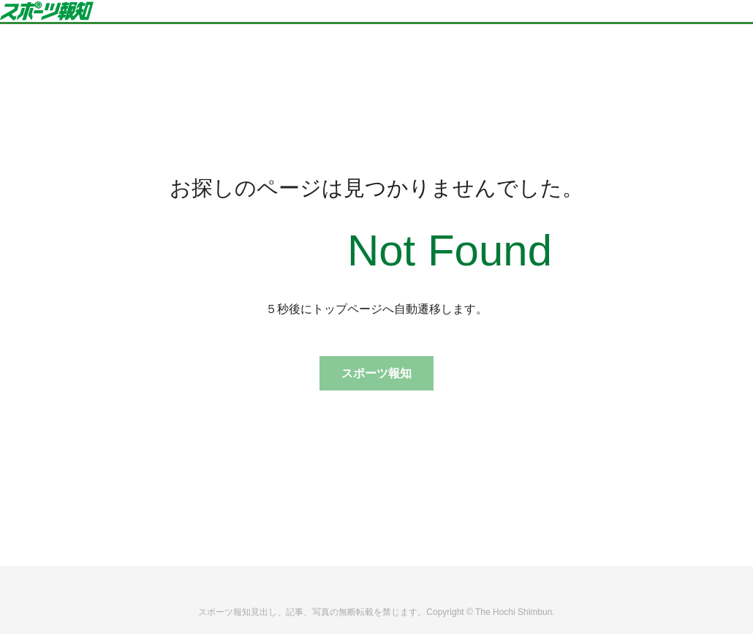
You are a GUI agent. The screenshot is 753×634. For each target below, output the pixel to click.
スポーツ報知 (376, 373)
